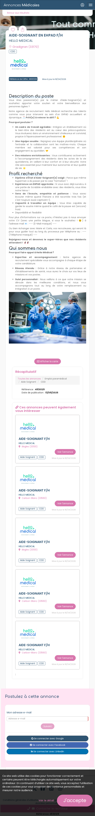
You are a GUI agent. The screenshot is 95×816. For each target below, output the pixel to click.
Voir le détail (46, 800)
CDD (43, 381)
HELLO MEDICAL (21, 40)
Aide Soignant (28, 381)
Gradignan (24, 47)
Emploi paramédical (56, 378)
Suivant (47, 724)
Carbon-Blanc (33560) (33, 497)
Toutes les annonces (29, 378)
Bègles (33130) (28, 446)
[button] (14, 318)
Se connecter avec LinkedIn (47, 749)
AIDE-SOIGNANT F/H (34, 439)
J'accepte (74, 800)
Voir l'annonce (65, 451)
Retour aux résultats (18, 12)
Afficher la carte (47, 361)
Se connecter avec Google (47, 736)
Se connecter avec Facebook (47, 743)
